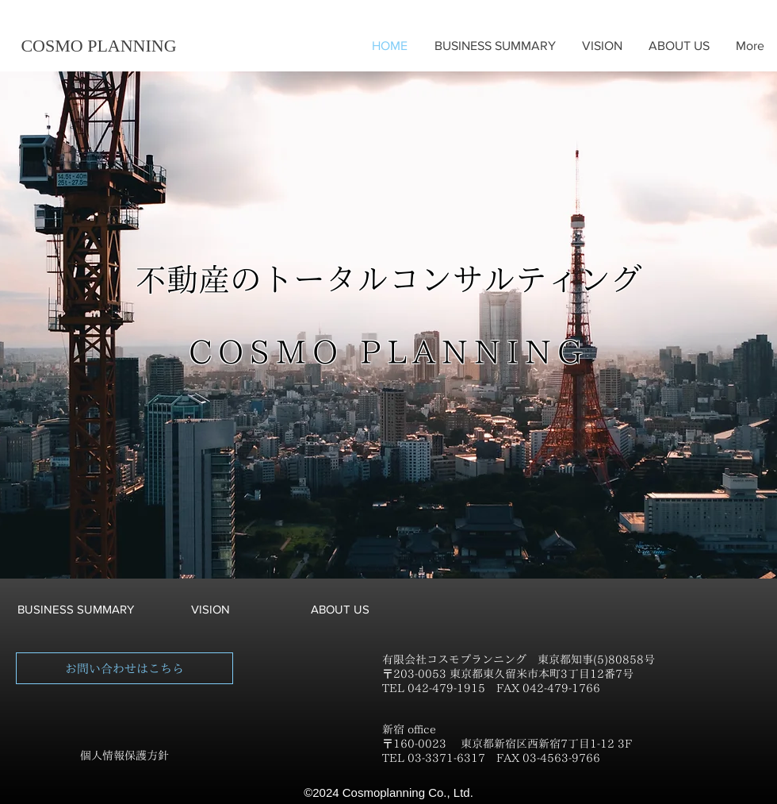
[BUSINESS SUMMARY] (75, 609)
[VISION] (210, 609)
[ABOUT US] (340, 609)
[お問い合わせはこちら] (124, 668)
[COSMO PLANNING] (99, 46)
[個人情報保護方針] (124, 756)
